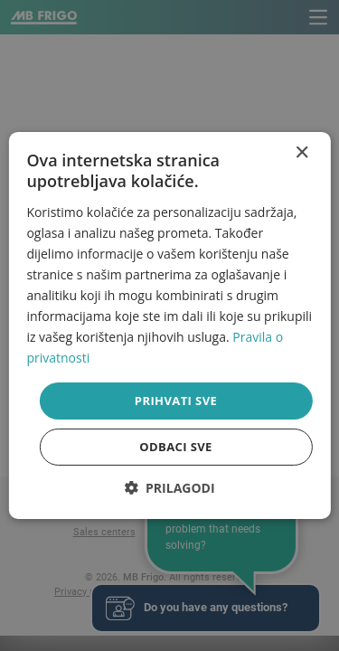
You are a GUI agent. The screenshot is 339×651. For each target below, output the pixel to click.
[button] (169, 487)
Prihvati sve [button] (176, 400)
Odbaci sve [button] (175, 447)
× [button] (301, 153)
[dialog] (169, 325)
